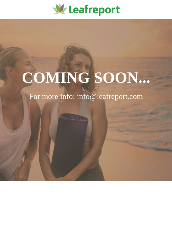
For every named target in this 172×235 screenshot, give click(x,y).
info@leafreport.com (110, 96)
